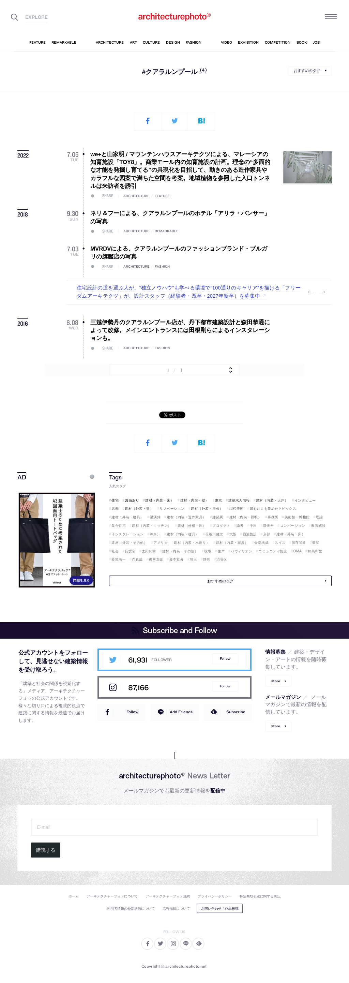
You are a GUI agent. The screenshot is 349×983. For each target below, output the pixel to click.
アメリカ (160, 543)
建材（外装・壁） (139, 508)
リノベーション (172, 508)
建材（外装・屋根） (207, 508)
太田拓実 (149, 551)
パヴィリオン (241, 551)
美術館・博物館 (297, 517)
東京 (218, 500)
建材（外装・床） (290, 534)
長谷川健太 (214, 534)
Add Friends (181, 711)
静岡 (206, 559)
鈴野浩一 (118, 559)
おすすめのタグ (307, 71)
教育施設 (318, 525)
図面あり (132, 500)
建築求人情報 (239, 500)
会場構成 (261, 543)
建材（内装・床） (159, 500)
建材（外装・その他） (129, 543)
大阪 (233, 534)
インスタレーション (127, 534)
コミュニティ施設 (272, 551)
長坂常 (130, 551)
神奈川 (155, 534)
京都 (266, 534)
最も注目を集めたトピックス (273, 508)
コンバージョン (292, 525)
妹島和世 (315, 551)
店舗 (115, 508)
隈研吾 (268, 525)
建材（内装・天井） (272, 500)
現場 (207, 551)
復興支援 (156, 559)
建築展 (217, 517)
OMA (297, 551)
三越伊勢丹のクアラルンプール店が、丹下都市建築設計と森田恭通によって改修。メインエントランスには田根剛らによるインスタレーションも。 (180, 330)
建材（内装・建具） (183, 534)
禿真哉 (137, 559)
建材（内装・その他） (180, 551)
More (275, 681)
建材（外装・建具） (127, 517)
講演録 (155, 517)
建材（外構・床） (192, 525)
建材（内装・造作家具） (186, 517)
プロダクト (221, 525)
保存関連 (299, 543)
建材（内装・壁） (194, 500)
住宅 (115, 500)
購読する (45, 850)
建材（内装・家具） (232, 543)
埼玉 (193, 559)
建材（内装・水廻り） (192, 543)
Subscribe (235, 711)
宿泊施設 (250, 534)
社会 (115, 551)
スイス (280, 543)
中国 (253, 525)
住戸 (221, 551)
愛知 (315, 543)
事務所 (273, 517)
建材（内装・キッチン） (151, 525)
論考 (240, 525)
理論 (319, 517)
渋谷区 (221, 559)
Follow (225, 658)
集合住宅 (118, 525)
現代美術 (236, 508)
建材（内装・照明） (245, 517)
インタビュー (305, 500)
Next (322, 292)
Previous (311, 292)
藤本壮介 (176, 559)
